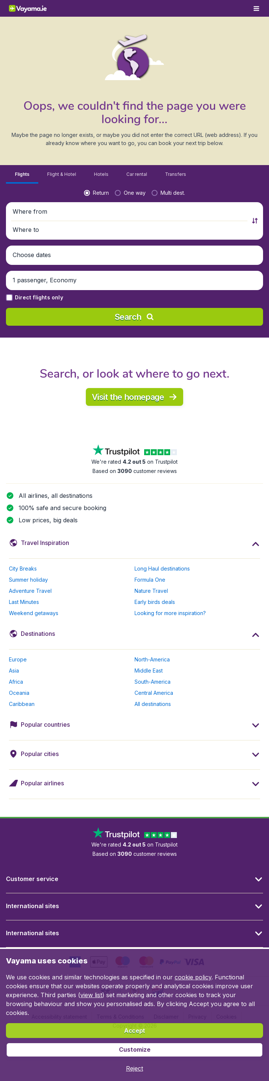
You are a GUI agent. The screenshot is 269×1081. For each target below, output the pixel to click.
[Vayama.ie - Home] (35, 8)
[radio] (96, 193)
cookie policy (193, 977)
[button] (130, 212)
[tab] (22, 174)
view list (91, 995)
